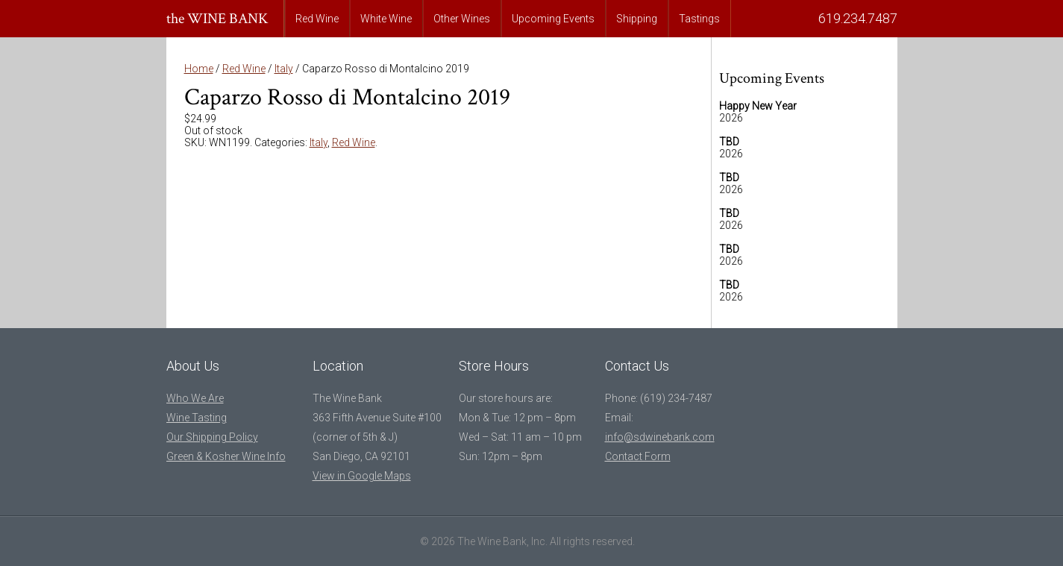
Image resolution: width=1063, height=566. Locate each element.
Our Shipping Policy (212, 437)
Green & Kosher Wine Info (226, 456)
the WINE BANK (217, 18)
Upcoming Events (553, 19)
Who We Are (195, 398)
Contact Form (638, 456)
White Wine (386, 19)
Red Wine (317, 19)
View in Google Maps (362, 476)
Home (198, 69)
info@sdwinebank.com (660, 437)
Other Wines (461, 19)
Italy (284, 69)
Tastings (699, 19)
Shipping (636, 19)
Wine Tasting (196, 418)
